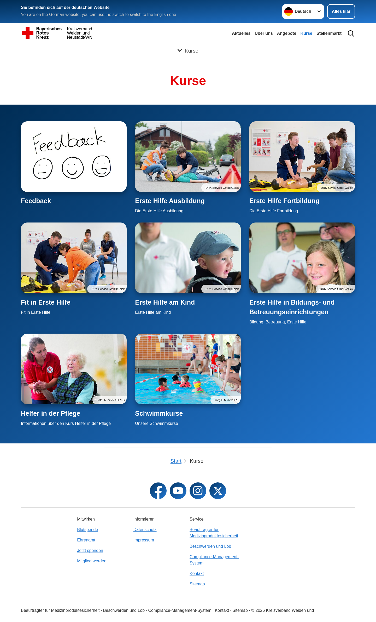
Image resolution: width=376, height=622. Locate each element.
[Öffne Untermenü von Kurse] (188, 50)
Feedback (36, 200)
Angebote (286, 33)
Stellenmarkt (329, 33)
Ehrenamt (86, 540)
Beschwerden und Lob (210, 546)
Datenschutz (145, 529)
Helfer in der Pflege (50, 413)
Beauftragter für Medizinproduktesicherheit (214, 532)
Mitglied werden (91, 561)
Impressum (143, 540)
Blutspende (87, 529)
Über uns (264, 33)
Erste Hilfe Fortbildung (284, 200)
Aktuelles (241, 33)
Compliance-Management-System (214, 560)
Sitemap (197, 584)
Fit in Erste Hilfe (45, 302)
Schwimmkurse (159, 413)
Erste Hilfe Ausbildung (170, 200)
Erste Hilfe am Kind (165, 302)
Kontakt (197, 573)
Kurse (306, 33)
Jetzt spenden (90, 550)
